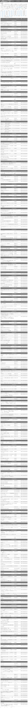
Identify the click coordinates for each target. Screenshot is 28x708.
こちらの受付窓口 (19, 7)
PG (21, 10)
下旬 (6, 10)
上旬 (4, 10)
